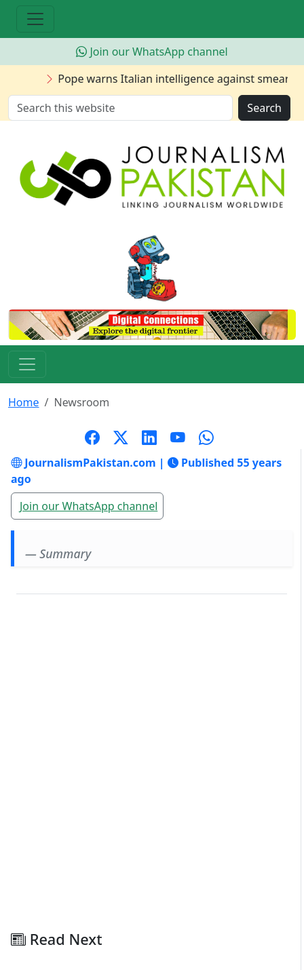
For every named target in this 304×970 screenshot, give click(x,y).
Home (23, 402)
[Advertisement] (152, 768)
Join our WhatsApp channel (151, 51)
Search (264, 107)
